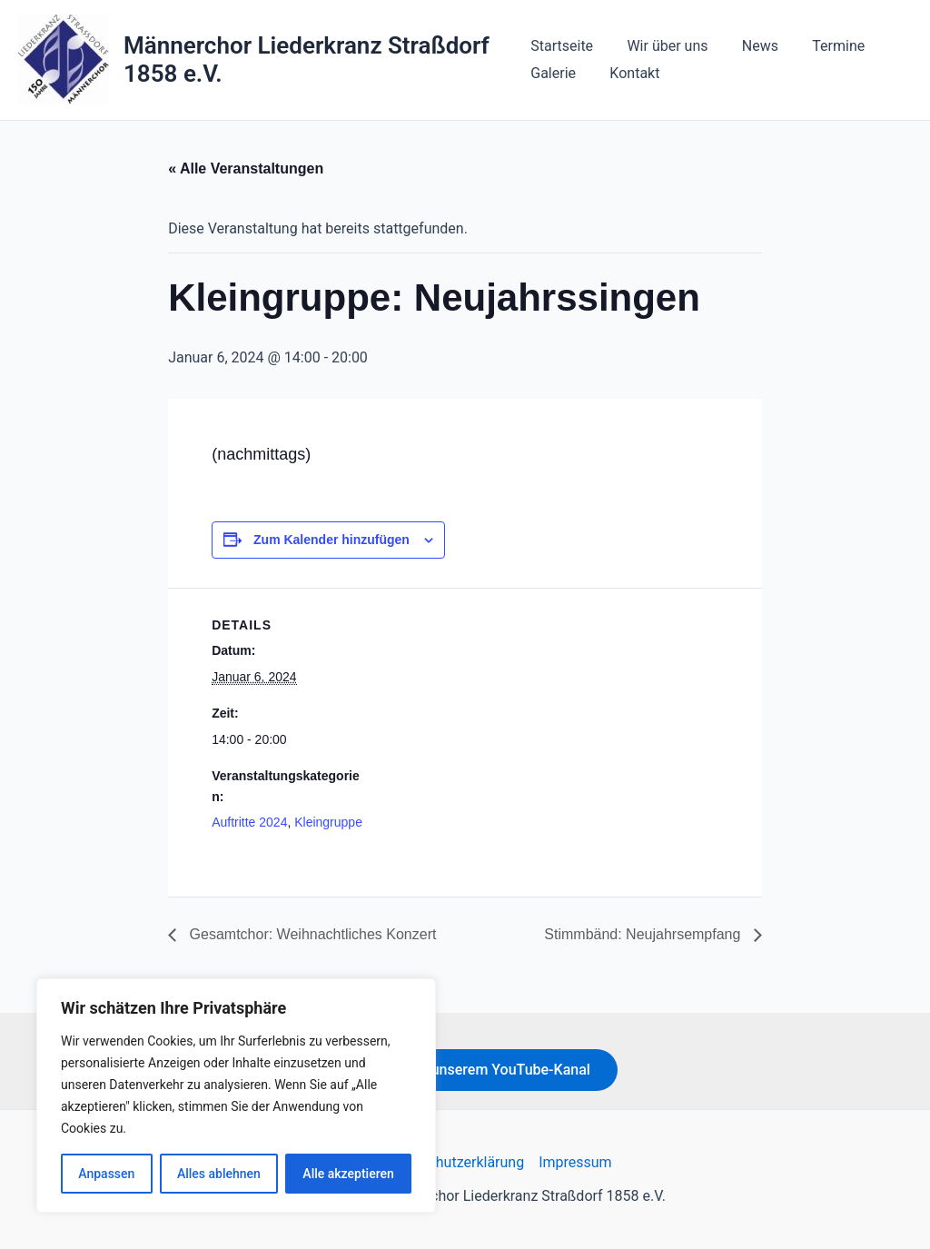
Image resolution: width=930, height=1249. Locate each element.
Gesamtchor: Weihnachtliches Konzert (310, 934)
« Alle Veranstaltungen (245, 168)
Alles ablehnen (219, 1173)
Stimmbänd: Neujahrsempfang (644, 934)
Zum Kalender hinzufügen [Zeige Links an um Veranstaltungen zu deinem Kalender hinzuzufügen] (331, 539)
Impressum (575, 1162)
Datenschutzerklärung (453, 1162)
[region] (236, 1095)
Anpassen (106, 1173)
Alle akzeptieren (347, 1173)
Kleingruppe (328, 822)
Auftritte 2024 (249, 822)
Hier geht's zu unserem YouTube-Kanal (465, 1069)
